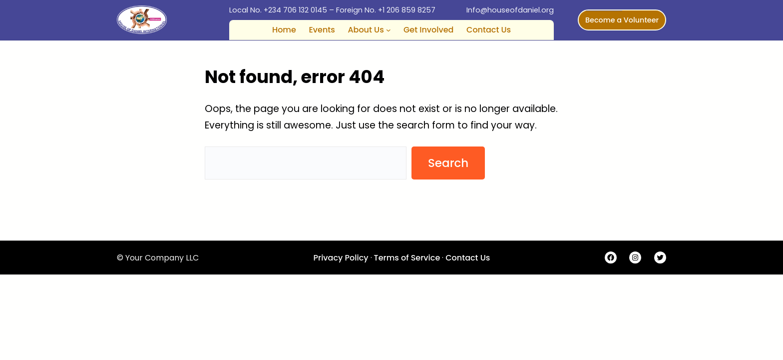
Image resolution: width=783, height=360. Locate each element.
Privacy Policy (340, 258)
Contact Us (467, 258)
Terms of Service (407, 258)
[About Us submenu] (388, 30)
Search (448, 163)
